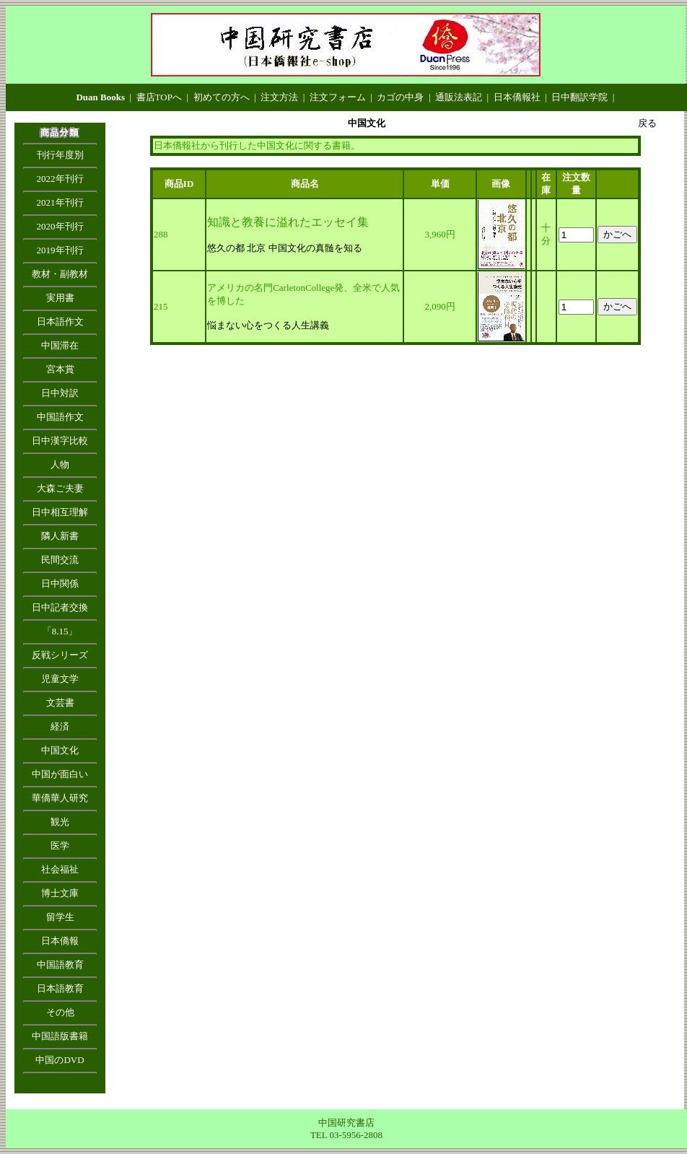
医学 (60, 845)
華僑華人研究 (60, 797)
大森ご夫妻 (60, 488)
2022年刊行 (60, 178)
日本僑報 (60, 940)
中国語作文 (60, 416)
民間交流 (60, 559)
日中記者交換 (60, 607)
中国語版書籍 (60, 1036)
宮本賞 (60, 369)
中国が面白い (60, 774)
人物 (60, 464)
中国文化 (60, 750)
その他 (60, 1012)
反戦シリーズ (60, 655)
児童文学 (60, 678)
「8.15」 (60, 631)
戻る (647, 123)
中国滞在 (60, 345)
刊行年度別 (60, 154)
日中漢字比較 (60, 440)
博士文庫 (60, 893)
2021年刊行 (60, 202)
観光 (60, 821)
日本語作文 (60, 321)
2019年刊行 (60, 250)
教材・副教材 (60, 273)
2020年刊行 (60, 226)
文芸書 (60, 702)
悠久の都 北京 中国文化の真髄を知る (284, 247)
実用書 (60, 297)
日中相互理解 (60, 512)
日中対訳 (60, 393)
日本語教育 (60, 988)
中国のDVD (59, 1059)
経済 (60, 726)
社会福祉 (60, 869)
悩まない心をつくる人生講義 (268, 325)
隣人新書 (60, 535)
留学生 (60, 917)
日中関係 (60, 583)
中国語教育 (60, 964)
